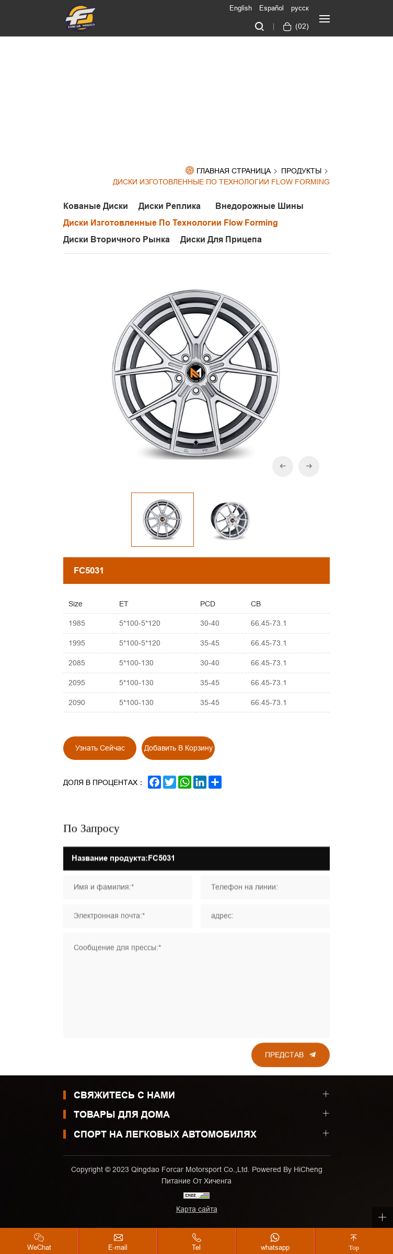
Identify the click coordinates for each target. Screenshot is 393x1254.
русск (300, 8)
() (301, 26)
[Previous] (282, 466)
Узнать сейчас (100, 748)
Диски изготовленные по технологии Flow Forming (221, 182)
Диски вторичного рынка (116, 239)
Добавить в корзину (178, 748)
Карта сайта (196, 1209)
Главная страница (233, 171)
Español (271, 8)
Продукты (301, 171)
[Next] (308, 466)
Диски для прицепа (221, 239)
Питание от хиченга (196, 1181)
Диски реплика (171, 206)
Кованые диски (95, 206)
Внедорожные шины (259, 206)
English (240, 8)
